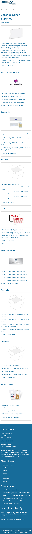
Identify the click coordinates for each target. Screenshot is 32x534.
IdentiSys (4, 450)
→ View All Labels (6, 244)
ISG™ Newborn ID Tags (8, 371)
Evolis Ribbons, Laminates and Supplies (13, 102)
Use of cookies (24, 532)
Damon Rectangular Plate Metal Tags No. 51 (14, 277)
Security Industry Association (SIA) (12, 501)
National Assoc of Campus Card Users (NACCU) (16, 495)
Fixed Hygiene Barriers (8, 408)
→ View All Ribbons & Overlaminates (12, 105)
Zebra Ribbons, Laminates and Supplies (13, 96)
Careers (5, 473)
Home (2, 10)
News (4, 467)
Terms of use (13, 532)
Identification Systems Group (11, 490)
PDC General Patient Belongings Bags (12, 414)
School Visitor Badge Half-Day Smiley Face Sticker (16, 233)
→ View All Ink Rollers (7, 202)
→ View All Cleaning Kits (8, 153)
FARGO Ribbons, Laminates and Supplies (13, 99)
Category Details (10, 10)
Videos (5, 476)
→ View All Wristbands (8, 377)
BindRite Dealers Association (11, 503)
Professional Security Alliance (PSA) (13, 498)
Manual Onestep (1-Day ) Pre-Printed (12, 230)
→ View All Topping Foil (8, 334)
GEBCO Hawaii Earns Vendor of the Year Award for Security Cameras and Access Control (14, 514)
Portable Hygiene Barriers (9, 411)
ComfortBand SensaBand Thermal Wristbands (15, 368)
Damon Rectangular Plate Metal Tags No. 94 (14, 274)
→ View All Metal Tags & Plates (10, 283)
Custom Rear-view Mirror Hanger (11, 405)
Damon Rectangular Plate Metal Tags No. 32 (14, 271)
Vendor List (6, 481)
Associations (6, 478)
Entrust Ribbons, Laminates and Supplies (13, 93)
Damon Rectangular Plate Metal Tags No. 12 (14, 280)
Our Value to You (8, 465)
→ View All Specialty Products (10, 417)
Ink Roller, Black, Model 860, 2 (10, 184)
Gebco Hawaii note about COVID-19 (12, 519)
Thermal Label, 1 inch (8, 240)
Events (5, 470)
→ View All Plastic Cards (8, 66)
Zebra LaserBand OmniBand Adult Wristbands (15, 374)
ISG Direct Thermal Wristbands (10, 365)
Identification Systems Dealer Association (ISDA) (16, 493)
